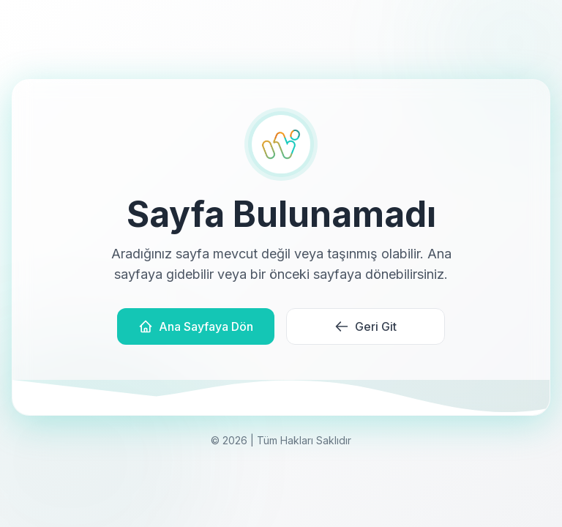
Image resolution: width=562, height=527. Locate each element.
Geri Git (365, 326)
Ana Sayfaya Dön (195, 326)
